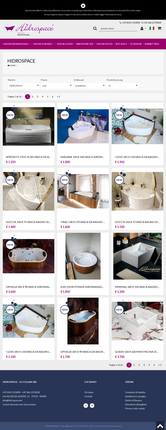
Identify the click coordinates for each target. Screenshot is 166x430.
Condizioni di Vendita (135, 392)
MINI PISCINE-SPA (84, 44)
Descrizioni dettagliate (135, 404)
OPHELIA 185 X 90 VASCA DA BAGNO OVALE (87, 351)
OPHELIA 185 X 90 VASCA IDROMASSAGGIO (32, 286)
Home (11, 65)
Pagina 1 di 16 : (15, 96)
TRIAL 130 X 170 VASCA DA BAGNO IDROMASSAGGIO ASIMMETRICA (102, 221)
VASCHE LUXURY (65, 44)
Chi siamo (89, 392)
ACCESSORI (136, 44)
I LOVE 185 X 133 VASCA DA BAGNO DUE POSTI (34, 351)
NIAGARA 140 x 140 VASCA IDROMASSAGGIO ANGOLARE (95, 156)
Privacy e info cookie (135, 408)
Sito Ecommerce (96, 426)
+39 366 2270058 (152, 22)
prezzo (44, 80)
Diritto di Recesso (133, 400)
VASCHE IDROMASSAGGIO (16, 44)
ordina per (79, 80)
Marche (11, 80)
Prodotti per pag (115, 80)
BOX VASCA (121, 44)
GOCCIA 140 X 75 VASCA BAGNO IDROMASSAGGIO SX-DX (41, 221)
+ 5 (58, 96)
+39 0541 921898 (131, 22)
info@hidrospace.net (12, 400)
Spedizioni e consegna (135, 396)
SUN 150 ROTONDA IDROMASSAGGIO (83, 286)
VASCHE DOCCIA (104, 44)
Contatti (88, 396)
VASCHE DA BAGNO (43, 44)
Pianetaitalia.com (113, 426)
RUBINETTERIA (152, 44)
